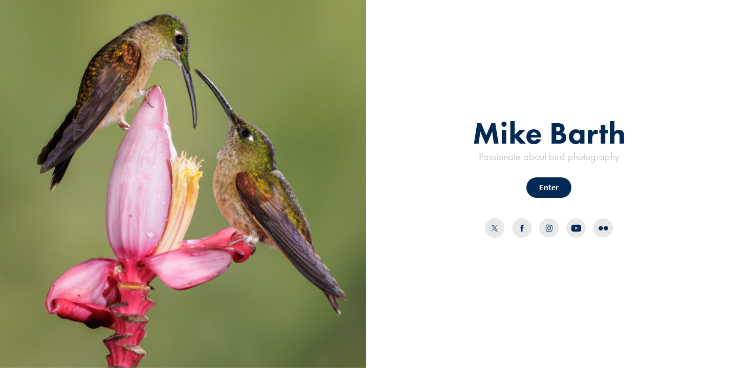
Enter (549, 187)
